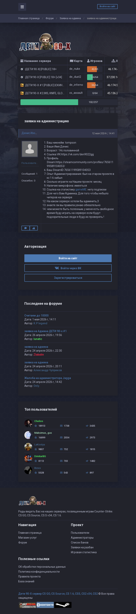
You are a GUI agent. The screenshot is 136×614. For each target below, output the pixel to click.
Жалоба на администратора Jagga (47, 378)
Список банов (79, 542)
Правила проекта (29, 576)
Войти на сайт (107, 6)
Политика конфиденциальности (39, 571)
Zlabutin (39, 354)
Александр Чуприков (48, 370)
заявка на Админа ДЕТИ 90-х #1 (45, 331)
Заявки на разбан (82, 547)
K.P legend (40, 323)
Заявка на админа (70, 18)
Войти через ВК (68, 268)
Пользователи (80, 532)
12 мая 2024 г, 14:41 (103, 133)
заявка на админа (36, 346)
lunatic (38, 339)
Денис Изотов (31, 133)
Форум (50, 18)
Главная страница (29, 18)
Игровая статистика (84, 552)
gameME (81, 189)
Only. (37, 385)
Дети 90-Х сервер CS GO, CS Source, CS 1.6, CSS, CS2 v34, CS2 (58, 593)
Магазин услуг (27, 537)
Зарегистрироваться (68, 277)
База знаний (26, 581)
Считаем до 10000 (36, 315)
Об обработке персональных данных (42, 566)
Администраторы (82, 537)
